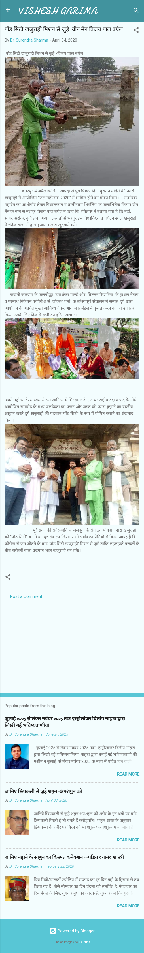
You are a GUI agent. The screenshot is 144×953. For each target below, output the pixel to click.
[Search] (136, 11)
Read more (128, 774)
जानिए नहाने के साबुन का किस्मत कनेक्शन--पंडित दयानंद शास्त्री (64, 857)
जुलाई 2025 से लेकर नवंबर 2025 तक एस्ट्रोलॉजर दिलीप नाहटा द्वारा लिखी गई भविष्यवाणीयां (65, 722)
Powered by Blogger (72, 930)
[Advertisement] (72, 644)
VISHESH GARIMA (57, 11)
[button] (136, 31)
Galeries (84, 942)
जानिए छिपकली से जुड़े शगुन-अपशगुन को (43, 791)
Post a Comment (26, 596)
